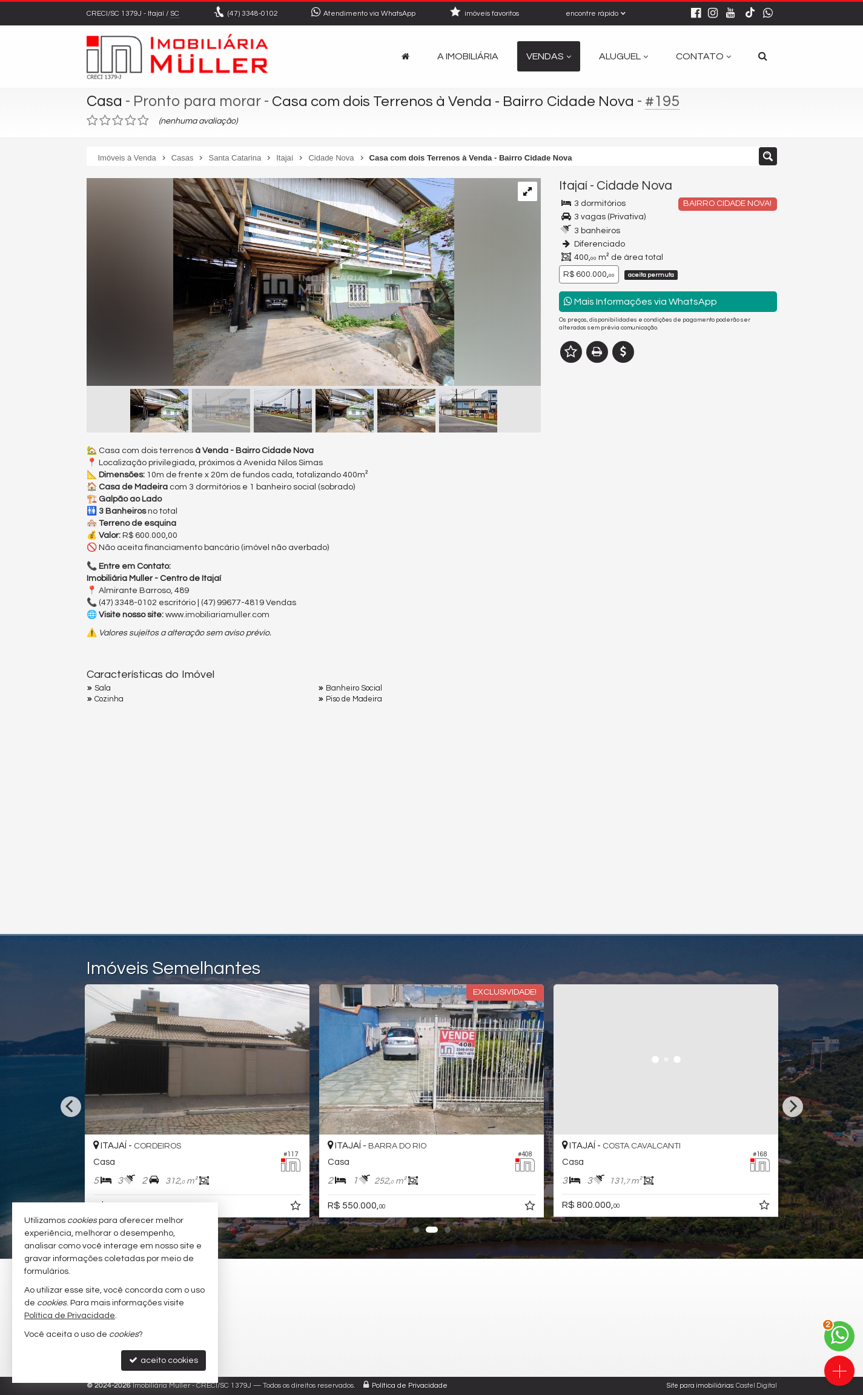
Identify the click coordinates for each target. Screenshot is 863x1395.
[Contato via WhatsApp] (839, 1336)
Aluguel (623, 56)
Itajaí (573, 185)
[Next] (792, 1106)
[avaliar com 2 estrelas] (105, 120)
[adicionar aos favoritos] (297, 1208)
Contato (703, 56)
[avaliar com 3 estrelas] (118, 120)
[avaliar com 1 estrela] (92, 120)
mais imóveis (668, 549)
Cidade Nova (634, 185)
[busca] (762, 56)
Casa (104, 101)
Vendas (548, 56)
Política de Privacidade (410, 1386)
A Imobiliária (467, 56)
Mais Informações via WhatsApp (640, 301)
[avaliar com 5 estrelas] (143, 120)
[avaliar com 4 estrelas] (130, 120)
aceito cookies (163, 1360)
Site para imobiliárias (700, 1385)
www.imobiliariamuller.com (217, 615)
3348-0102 (253, 14)
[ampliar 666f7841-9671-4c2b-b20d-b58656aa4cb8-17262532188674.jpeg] (270, 283)
